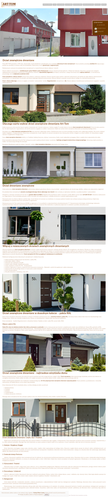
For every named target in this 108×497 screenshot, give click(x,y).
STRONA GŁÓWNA (47, 4)
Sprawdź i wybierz (38, 144)
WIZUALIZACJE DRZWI (88, 4)
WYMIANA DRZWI (77, 4)
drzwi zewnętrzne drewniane (20, 486)
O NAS (54, 4)
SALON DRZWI (68, 4)
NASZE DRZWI (60, 4)
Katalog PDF (100, 31)
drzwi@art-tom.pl (101, 28)
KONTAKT (104, 4)
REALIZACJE (97, 4)
